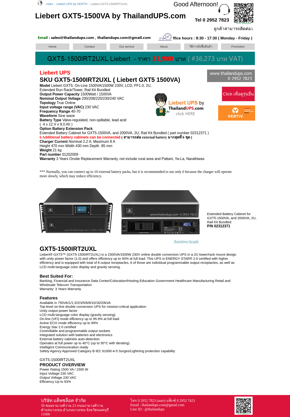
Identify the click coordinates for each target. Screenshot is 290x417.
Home (53, 46)
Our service (126, 46)
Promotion (238, 46)
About (164, 46)
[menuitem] (54, 47)
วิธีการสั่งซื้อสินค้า (200, 46)
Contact (90, 46)
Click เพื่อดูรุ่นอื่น (238, 94)
